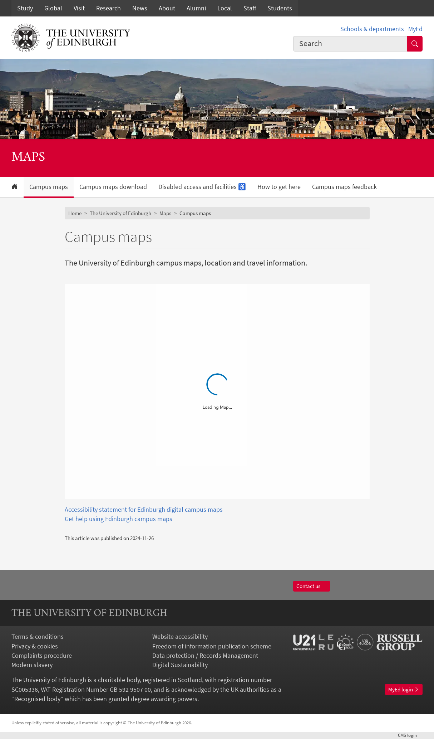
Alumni (196, 8)
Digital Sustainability (180, 665)
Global (53, 8)
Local (224, 8)
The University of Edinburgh (120, 213)
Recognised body (37, 699)
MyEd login (403, 689)
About (167, 8)
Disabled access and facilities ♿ (202, 187)
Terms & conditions (37, 637)
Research (108, 8)
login (410, 735)
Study (25, 8)
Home (75, 213)
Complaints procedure (41, 656)
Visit (79, 8)
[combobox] (350, 44)
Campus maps (48, 187)
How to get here (279, 187)
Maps (165, 213)
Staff (249, 8)
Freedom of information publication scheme (211, 646)
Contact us (311, 586)
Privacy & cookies (34, 646)
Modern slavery (32, 665)
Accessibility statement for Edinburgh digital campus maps (144, 510)
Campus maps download (113, 187)
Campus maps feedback (344, 187)
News (139, 8)
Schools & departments (372, 29)
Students (279, 8)
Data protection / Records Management (205, 656)
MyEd (415, 29)
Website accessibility (180, 637)
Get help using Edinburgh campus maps (118, 519)
